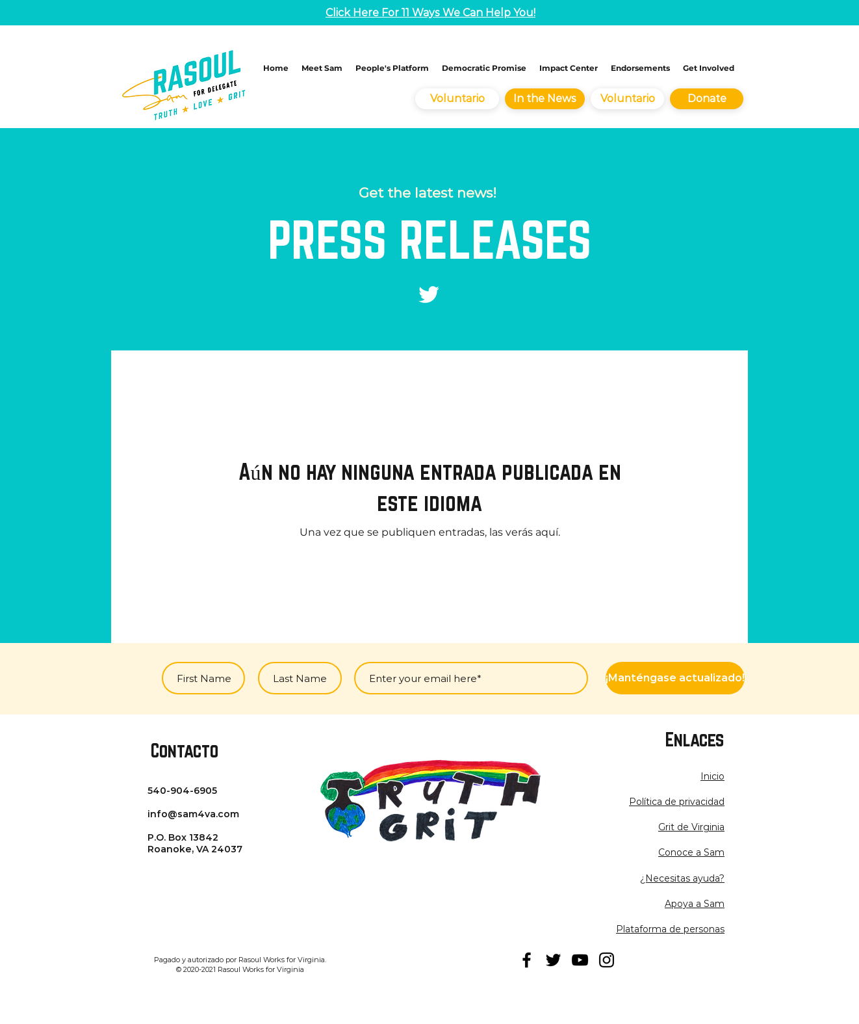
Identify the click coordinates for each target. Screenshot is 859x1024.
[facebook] (527, 960)
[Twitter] (428, 294)
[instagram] (606, 960)
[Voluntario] (457, 98)
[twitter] (553, 960)
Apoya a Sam (694, 904)
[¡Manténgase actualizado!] (675, 678)
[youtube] (580, 960)
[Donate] (706, 98)
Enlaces (694, 739)
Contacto (184, 750)
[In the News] (545, 98)
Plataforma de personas (670, 929)
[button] (676, 801)
